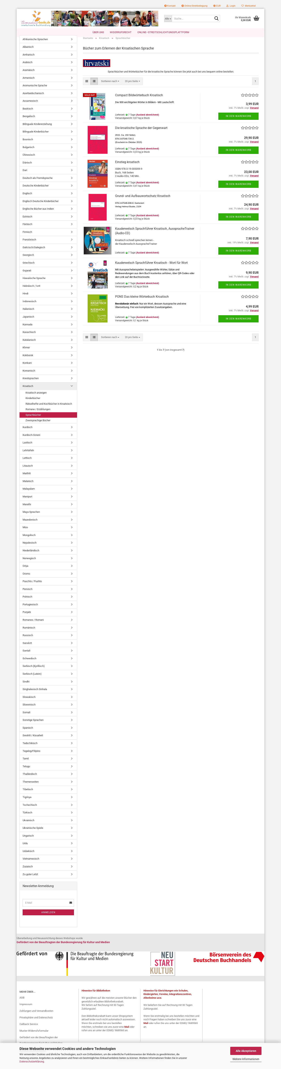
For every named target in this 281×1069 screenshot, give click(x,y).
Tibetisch (28, 793)
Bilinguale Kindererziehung (37, 127)
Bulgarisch (28, 151)
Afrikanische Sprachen (35, 43)
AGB (22, 1001)
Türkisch (27, 816)
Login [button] (231, 5)
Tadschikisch (30, 747)
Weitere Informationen (245, 1059)
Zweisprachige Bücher (38, 424)
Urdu (25, 847)
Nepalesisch (29, 546)
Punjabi (27, 616)
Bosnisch (28, 143)
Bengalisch (29, 120)
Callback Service (29, 1028)
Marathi (27, 508)
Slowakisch (29, 700)
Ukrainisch (28, 824)
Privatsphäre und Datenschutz (36, 1021)
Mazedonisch (30, 523)
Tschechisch (30, 808)
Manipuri (27, 500)
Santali (26, 654)
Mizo (25, 531)
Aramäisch (29, 73)
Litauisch (28, 469)
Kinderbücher (33, 402)
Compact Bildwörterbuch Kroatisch (139, 99)
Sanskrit (27, 646)
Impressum (26, 1008)
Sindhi (26, 685)
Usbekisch (28, 855)
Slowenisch (29, 708)
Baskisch (28, 112)
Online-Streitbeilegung (194, 5)
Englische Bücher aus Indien (38, 212)
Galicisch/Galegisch (34, 251)
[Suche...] (168, 18)
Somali (26, 716)
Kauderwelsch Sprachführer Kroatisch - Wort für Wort (151, 266)
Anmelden (48, 916)
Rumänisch (29, 631)
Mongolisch (29, 539)
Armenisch (29, 81)
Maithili (27, 477)
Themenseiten (31, 785)
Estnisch (27, 220)
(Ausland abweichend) (147, 118)
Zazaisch (28, 870)
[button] (216, 6)
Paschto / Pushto (32, 585)
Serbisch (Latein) (32, 677)
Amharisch (29, 58)
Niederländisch (31, 554)
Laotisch (27, 446)
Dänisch (27, 166)
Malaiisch (28, 485)
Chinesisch (29, 158)
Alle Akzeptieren (246, 1050)
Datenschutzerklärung (32, 1061)
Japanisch (28, 320)
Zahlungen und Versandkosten (36, 1014)
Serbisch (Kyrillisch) (34, 670)
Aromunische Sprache (35, 89)
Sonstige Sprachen (33, 724)
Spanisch (28, 731)
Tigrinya (27, 801)
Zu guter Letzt (30, 878)
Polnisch (27, 600)
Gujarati (27, 274)
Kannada (27, 328)
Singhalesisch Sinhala (35, 693)
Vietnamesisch (31, 862)
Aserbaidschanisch (33, 97)
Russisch (28, 639)
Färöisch (27, 228)
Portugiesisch (30, 608)
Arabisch (27, 66)
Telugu (26, 770)
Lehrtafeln (28, 454)
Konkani (27, 366)
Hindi (25, 297)
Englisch (27, 197)
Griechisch (29, 266)
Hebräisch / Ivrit (31, 289)
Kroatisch (28, 389)
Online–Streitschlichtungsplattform (163, 32)
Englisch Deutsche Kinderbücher (41, 205)
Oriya (25, 569)
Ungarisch (28, 839)
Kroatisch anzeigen (36, 396)
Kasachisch (29, 336)
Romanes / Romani (33, 623)
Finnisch (27, 235)
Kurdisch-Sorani (31, 438)
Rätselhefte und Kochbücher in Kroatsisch (49, 407)
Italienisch (28, 313)
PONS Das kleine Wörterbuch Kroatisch (142, 300)
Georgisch (28, 259)
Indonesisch (29, 305)
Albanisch (28, 50)
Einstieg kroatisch (127, 166)
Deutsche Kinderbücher (36, 189)
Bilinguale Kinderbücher (36, 135)
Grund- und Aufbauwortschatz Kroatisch (142, 200)
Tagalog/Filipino (31, 754)
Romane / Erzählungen (38, 413)
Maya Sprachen (31, 515)
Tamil (26, 762)
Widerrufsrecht (121, 32)
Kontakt (170, 5)
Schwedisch (29, 662)
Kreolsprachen (31, 382)
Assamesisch (30, 104)
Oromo (26, 577)
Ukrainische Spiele (33, 832)
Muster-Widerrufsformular (34, 1034)
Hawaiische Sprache (34, 282)
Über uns (98, 32)
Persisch (27, 592)
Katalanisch (29, 343)
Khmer (26, 351)
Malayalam (29, 492)
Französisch (29, 243)
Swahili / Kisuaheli (33, 739)
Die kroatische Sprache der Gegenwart (141, 132)
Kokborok (28, 359)
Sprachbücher (33, 418)
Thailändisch (30, 778)
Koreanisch (29, 374)
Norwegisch (29, 562)
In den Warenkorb (238, 120)
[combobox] (110, 85)
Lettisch (27, 462)
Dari (25, 174)
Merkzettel (248, 5)
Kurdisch (27, 431)
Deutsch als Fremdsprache (37, 181)
